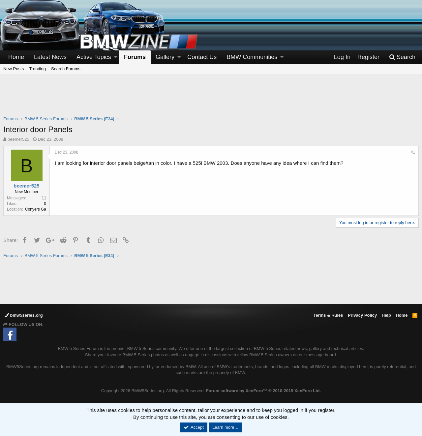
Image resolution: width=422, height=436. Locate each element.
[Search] (402, 57)
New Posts (13, 68)
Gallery (165, 57)
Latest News (50, 57)
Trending (37, 68)
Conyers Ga (35, 209)
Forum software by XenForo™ (263, 390)
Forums (135, 57)
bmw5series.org (24, 315)
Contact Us (202, 57)
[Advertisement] (211, 99)
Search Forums (65, 68)
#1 (413, 152)
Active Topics (93, 57)
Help (386, 315)
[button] (115, 57)
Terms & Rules (328, 315)
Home (16, 57)
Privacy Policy (362, 315)
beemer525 (18, 139)
